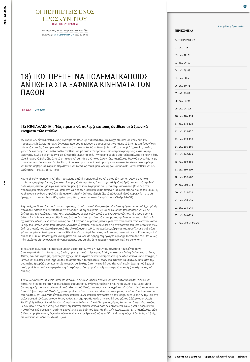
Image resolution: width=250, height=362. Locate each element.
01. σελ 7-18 (181, 47)
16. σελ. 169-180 (184, 162)
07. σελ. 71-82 (182, 93)
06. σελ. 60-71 (182, 85)
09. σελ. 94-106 (183, 108)
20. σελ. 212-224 (184, 192)
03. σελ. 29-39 (182, 62)
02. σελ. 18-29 (182, 55)
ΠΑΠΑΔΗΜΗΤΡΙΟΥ (63, 34)
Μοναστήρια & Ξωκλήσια (187, 356)
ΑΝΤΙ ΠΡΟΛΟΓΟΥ (185, 39)
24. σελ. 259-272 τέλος (187, 223)
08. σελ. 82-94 (182, 100)
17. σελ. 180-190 (183, 169)
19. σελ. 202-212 (184, 184)
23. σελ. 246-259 (184, 215)
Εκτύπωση (40, 109)
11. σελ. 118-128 (184, 123)
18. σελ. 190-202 (184, 177)
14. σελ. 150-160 (184, 146)
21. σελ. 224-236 (184, 200)
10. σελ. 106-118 (184, 116)
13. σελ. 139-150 (184, 139)
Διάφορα (242, 356)
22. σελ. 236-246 (184, 207)
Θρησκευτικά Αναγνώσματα (219, 356)
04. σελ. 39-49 (182, 70)
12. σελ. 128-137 (184, 131)
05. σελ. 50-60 (182, 78)
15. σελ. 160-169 (184, 154)
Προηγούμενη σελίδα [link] (234, 26)
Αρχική (221, 26)
